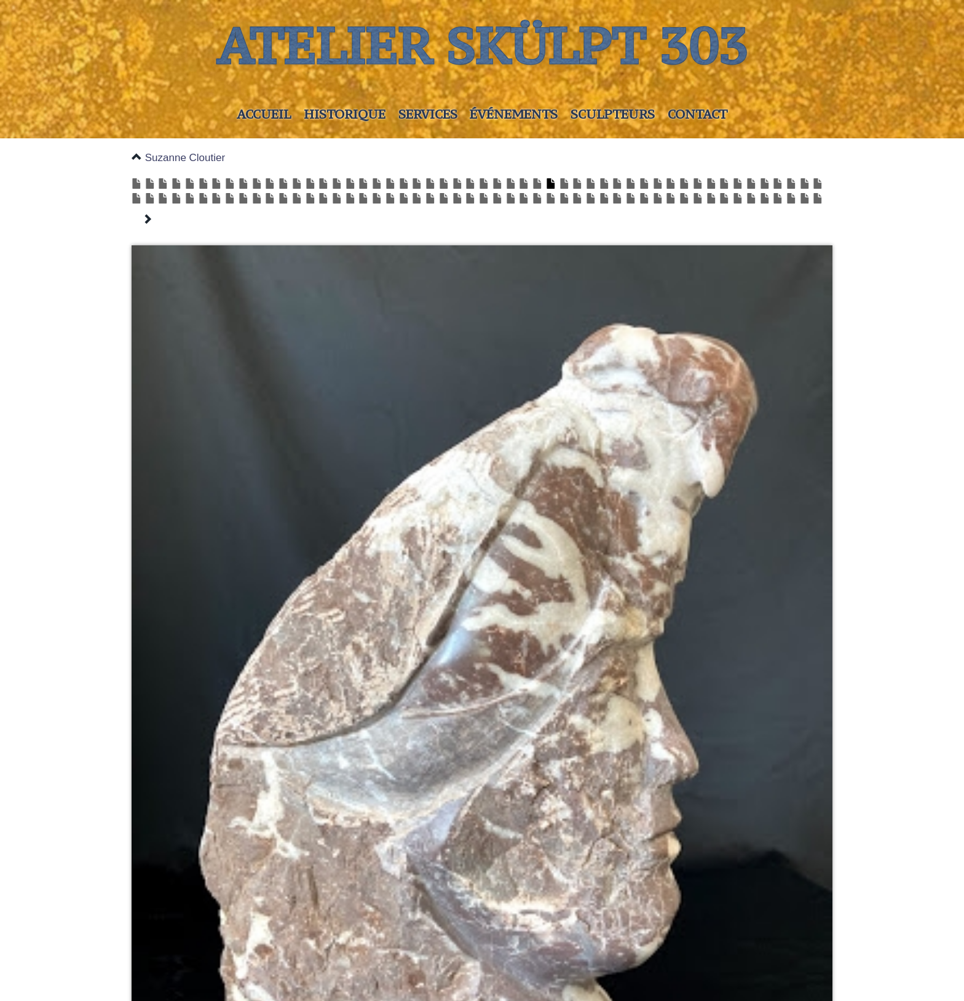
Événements (514, 114)
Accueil (264, 114)
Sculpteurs (613, 114)
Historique (344, 114)
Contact (697, 114)
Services (427, 114)
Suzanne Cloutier (185, 158)
